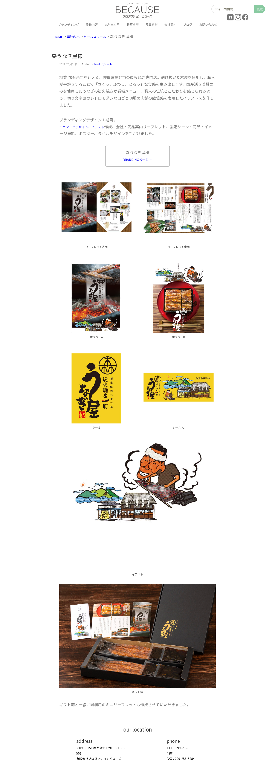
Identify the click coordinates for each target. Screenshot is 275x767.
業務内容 (76, 36)
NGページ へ (144, 159)
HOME (59, 36)
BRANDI (127, 159)
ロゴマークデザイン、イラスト (86, 126)
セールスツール (101, 36)
